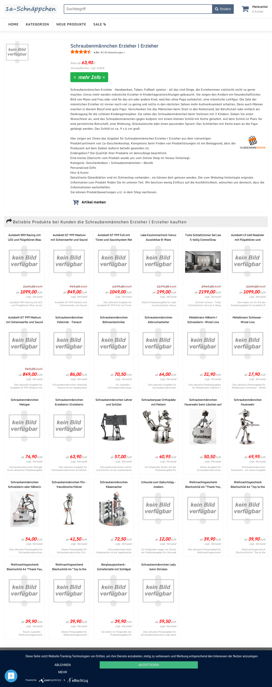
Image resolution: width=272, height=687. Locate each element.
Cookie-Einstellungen (184, 652)
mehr (231, 672)
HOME (13, 24)
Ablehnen (62, 672)
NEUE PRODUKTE (71, 24)
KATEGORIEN (37, 24)
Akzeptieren (146, 672)
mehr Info (89, 77)
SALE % (99, 24)
